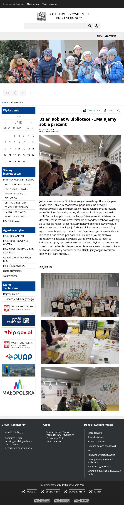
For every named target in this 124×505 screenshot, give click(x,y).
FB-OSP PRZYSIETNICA (16, 207)
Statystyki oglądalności (99, 466)
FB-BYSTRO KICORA (15, 211)
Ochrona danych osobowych (102, 445)
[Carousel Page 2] (33, 93)
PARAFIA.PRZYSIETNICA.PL (18, 179)
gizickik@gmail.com (22, 441)
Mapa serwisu (33, 4)
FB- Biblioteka (11, 221)
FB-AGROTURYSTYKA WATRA (15, 242)
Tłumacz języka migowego (18, 299)
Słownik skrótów (96, 437)
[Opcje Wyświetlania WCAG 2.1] (97, 26)
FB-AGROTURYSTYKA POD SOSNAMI (18, 251)
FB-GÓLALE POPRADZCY (17, 216)
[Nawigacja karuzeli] (19, 93)
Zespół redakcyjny (14, 431)
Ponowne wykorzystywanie (101, 454)
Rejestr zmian (11, 294)
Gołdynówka (10, 275)
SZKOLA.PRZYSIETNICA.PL (18, 184)
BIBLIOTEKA (11, 198)
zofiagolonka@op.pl (22, 447)
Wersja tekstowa (49, 4)
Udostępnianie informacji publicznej (100, 461)
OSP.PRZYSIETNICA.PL (16, 188)
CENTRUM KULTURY (15, 202)
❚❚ (6, 93)
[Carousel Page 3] (36, 93)
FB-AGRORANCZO (13, 236)
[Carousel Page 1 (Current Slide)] (30, 93)
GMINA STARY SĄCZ (15, 193)
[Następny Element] (23, 93)
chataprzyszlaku (12, 271)
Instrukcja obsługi (96, 441)
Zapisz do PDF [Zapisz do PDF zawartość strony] (91, 110)
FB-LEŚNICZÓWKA (14, 266)
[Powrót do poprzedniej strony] (119, 111)
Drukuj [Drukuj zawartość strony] (108, 110)
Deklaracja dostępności (13, 4)
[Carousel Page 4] (39, 93)
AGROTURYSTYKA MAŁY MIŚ (17, 259)
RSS (90, 450)
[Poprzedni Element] (15, 93)
